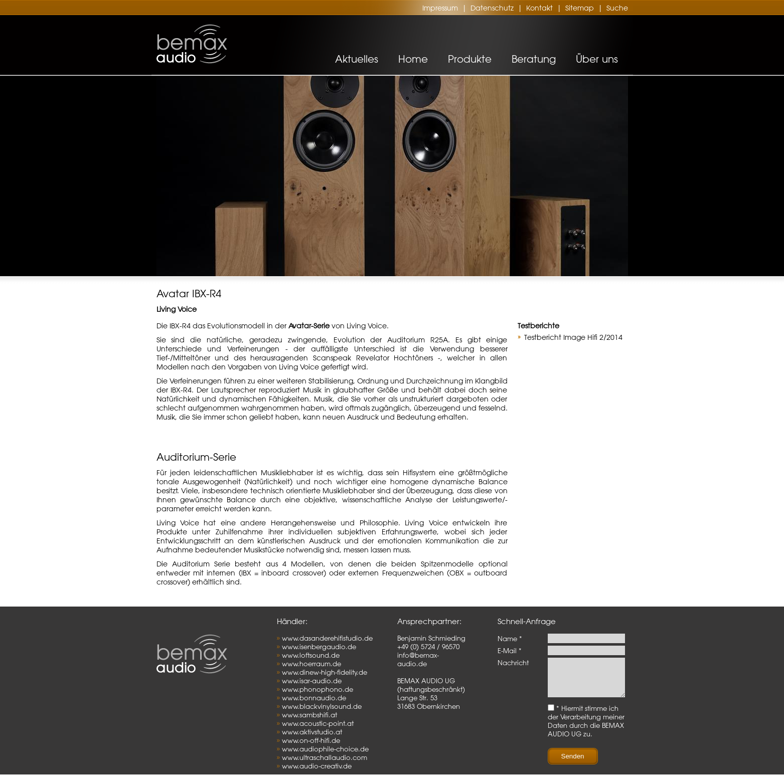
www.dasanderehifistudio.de (327, 638)
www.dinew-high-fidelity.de (324, 672)
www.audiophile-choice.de (325, 748)
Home (413, 59)
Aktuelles (356, 59)
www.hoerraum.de (311, 663)
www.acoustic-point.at (318, 723)
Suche (617, 8)
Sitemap (579, 8)
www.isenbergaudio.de (319, 646)
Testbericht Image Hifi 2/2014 (573, 337)
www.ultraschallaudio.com (324, 757)
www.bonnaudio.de (314, 697)
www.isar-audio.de (312, 680)
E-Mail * (510, 650)
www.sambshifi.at (309, 714)
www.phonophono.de (317, 689)
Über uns (597, 59)
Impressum (440, 8)
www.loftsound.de (311, 655)
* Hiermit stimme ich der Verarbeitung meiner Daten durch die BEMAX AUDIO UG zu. (586, 728)
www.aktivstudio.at (312, 731)
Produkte (470, 59)
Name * (510, 638)
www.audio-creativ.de (317, 765)
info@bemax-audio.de (418, 659)
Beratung (534, 59)
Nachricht (513, 662)
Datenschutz (492, 8)
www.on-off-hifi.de (311, 740)
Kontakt (539, 8)
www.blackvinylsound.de (322, 706)
